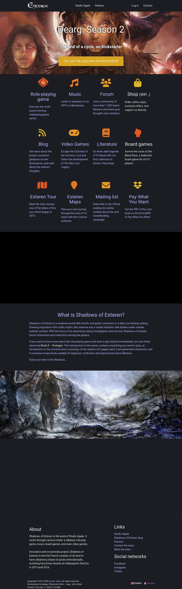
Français (149, 583)
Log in (135, 5)
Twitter (118, 571)
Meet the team (122, 549)
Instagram (120, 567)
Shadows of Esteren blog (128, 537)
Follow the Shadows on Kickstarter (91, 61)
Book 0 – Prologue (52, 345)
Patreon (99, 5)
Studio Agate (82, 5)
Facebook (119, 563)
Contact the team (124, 545)
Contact (147, 5)
